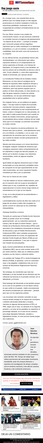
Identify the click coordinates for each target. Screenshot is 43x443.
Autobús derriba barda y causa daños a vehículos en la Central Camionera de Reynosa (30, 426)
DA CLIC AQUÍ (26, 383)
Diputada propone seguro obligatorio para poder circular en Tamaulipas (11, 409)
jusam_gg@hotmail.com (17, 323)
